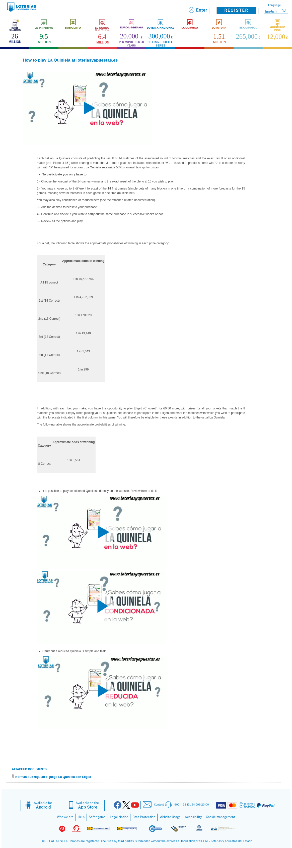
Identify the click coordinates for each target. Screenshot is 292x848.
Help (81, 817)
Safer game (97, 817)
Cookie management (220, 817)
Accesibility (193, 817)
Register (236, 10)
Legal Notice (119, 817)
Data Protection (143, 817)
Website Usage (170, 817)
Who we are (65, 817)
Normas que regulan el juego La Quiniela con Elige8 (53, 777)
